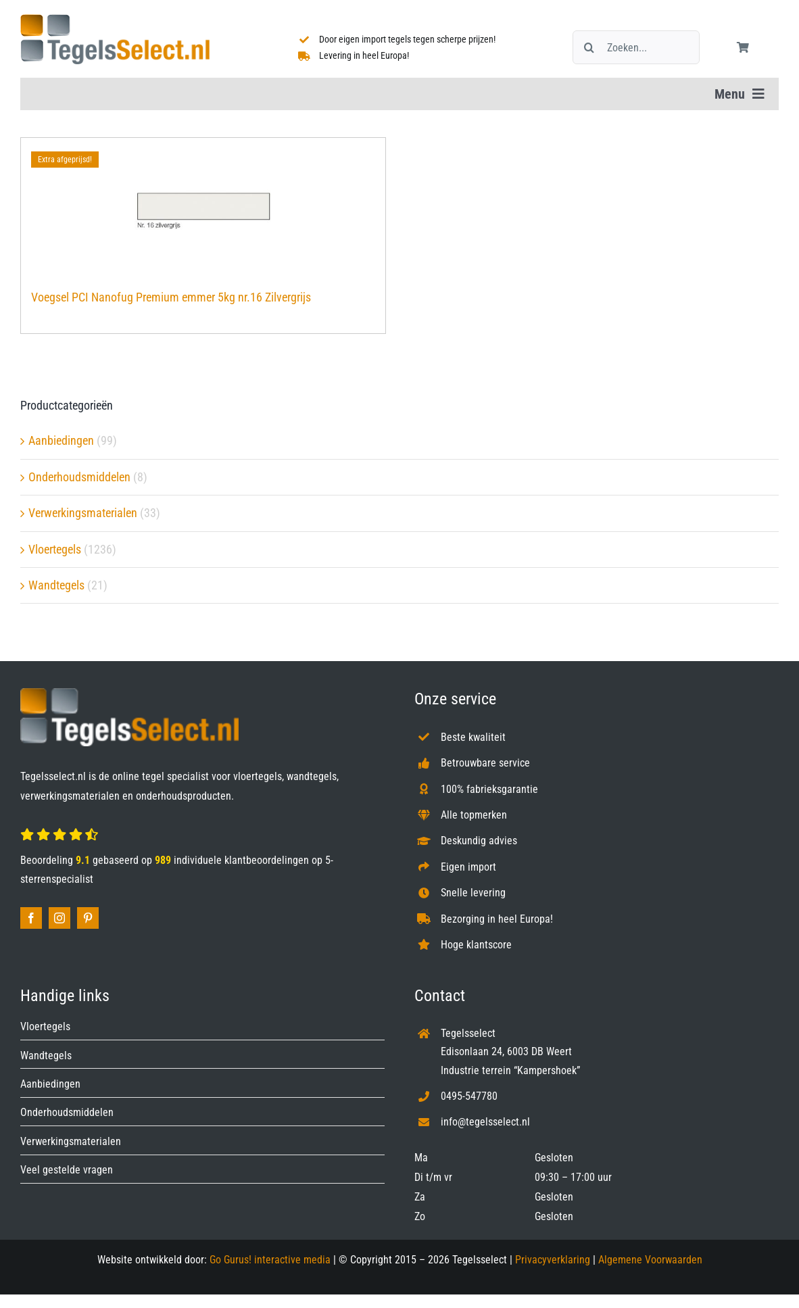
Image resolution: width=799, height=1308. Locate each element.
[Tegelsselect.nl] (115, 20)
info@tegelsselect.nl (485, 1121)
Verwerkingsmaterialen (82, 513)
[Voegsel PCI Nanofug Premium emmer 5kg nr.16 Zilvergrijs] (203, 207)
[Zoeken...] (636, 47)
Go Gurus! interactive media (270, 1259)
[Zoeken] (589, 47)
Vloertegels (54, 549)
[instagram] (59, 918)
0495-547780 (469, 1096)
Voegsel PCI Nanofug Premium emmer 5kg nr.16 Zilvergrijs (171, 297)
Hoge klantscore (476, 944)
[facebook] (31, 918)
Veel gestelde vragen (66, 1169)
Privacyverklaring (552, 1259)
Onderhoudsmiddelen (79, 477)
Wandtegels (56, 585)
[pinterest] (88, 918)
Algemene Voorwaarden (650, 1259)
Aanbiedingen (61, 440)
